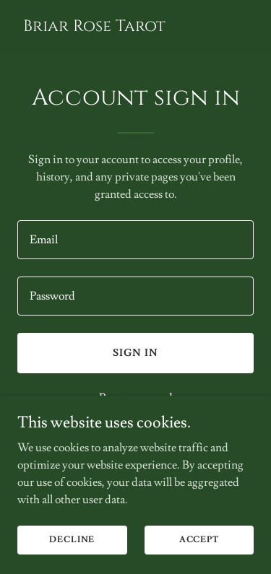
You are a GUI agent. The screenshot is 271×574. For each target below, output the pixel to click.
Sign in (135, 353)
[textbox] (135, 239)
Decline (72, 539)
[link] (94, 27)
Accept (199, 539)
